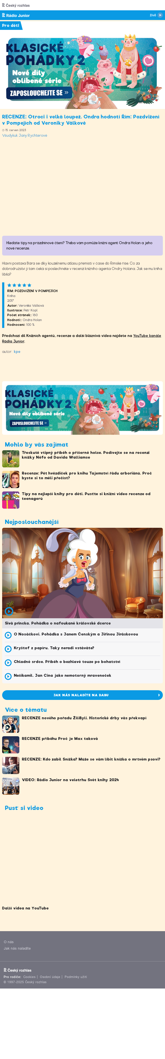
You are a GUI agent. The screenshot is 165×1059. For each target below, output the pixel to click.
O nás (9, 942)
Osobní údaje (50, 977)
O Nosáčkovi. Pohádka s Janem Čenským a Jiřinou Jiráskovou (76, 634)
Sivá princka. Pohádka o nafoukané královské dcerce (58, 623)
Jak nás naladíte (17, 948)
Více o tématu (26, 709)
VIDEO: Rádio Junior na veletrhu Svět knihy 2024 (70, 780)
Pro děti (10, 25)
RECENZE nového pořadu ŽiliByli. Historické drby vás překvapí (84, 718)
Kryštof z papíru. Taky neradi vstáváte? (54, 648)
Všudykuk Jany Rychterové (24, 135)
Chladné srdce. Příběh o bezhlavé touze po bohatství (67, 662)
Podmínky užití (76, 977)
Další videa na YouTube (25, 908)
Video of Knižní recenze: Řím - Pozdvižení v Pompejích (82, 185)
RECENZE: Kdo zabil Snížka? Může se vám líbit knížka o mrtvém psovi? (91, 759)
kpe (17, 352)
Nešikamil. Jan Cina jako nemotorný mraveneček (63, 675)
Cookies (29, 977)
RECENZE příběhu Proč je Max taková (60, 738)
